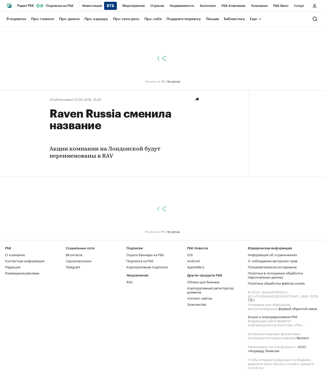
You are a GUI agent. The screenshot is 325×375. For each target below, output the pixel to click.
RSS (129, 281)
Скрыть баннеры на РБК (145, 254)
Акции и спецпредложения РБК (273, 316)
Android (193, 260)
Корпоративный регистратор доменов (210, 289)
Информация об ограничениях (272, 254)
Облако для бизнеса (203, 281)
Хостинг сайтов (199, 297)
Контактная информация (24, 260)
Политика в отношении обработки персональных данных (275, 274)
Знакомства (196, 303)
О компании (15, 254)
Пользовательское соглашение (272, 266)
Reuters (303, 337)
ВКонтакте (74, 254)
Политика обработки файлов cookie (276, 282)
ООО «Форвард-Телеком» (277, 348)
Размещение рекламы (22, 272)
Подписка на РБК (140, 260)
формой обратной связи (298, 308)
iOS (190, 254)
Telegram (73, 266)
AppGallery (195, 266)
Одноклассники (78, 260)
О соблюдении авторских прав (272, 260)
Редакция (12, 266)
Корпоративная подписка (147, 266)
